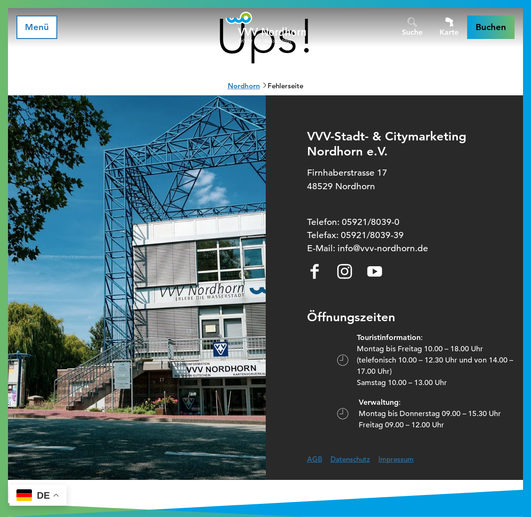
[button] (491, 27)
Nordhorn (244, 85)
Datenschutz (350, 459)
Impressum (396, 459)
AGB (314, 459)
